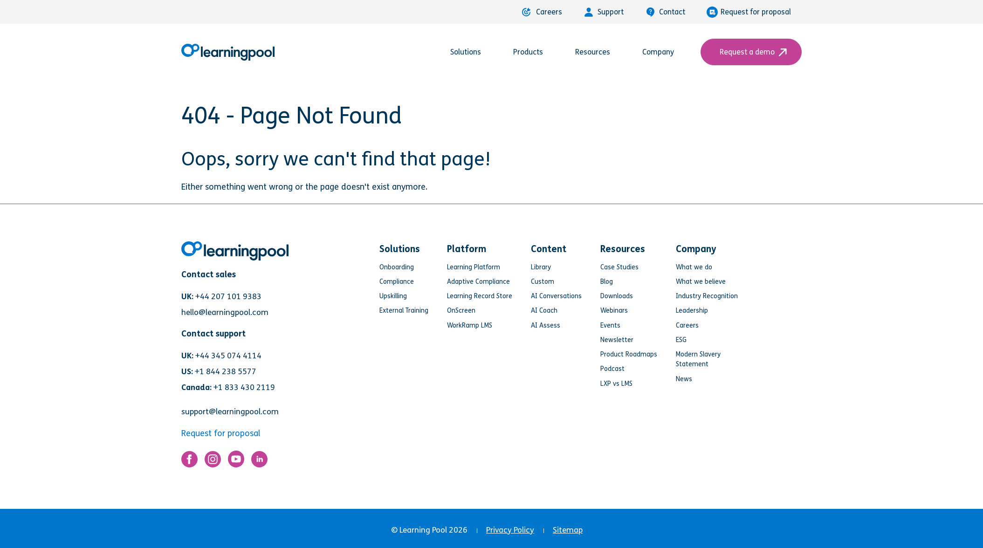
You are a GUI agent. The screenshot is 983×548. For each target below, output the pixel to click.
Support (604, 12)
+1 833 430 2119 (244, 387)
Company (663, 52)
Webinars (614, 311)
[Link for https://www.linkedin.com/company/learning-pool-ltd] (259, 461)
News (684, 379)
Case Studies (619, 267)
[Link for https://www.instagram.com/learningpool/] (213, 461)
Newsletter (616, 340)
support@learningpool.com (230, 412)
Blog (606, 282)
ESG (681, 340)
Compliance (396, 282)
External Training (403, 311)
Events (610, 325)
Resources (598, 52)
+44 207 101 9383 (228, 296)
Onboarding (396, 267)
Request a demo (751, 52)
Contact (665, 12)
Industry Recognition (707, 296)
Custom (542, 282)
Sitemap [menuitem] (568, 530)
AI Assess (545, 325)
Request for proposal (749, 12)
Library (541, 267)
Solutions (471, 52)
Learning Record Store (479, 296)
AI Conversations (556, 296)
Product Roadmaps (628, 354)
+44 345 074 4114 (228, 356)
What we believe (701, 282)
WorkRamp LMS (469, 325)
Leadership (692, 311)
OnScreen (461, 311)
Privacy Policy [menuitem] (510, 530)
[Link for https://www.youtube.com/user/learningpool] (236, 461)
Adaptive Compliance (478, 282)
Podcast (612, 369)
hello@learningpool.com (224, 312)
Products (533, 52)
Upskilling (393, 296)
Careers (542, 11)
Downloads (616, 296)
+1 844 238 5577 (225, 372)
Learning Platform (473, 267)
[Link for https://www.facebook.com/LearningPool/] (189, 461)
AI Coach (544, 311)
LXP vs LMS (616, 384)
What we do (694, 267)
